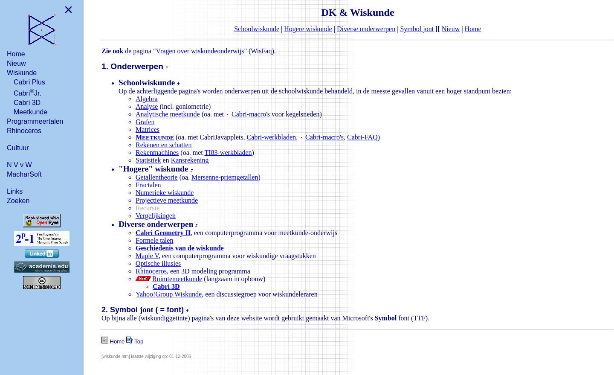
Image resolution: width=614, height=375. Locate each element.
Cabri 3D (27, 102)
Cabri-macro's (251, 114)
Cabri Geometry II (163, 232)
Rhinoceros (24, 130)
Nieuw (16, 63)
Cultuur (18, 147)
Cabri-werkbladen (271, 137)
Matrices (147, 129)
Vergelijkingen (156, 215)
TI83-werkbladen (228, 152)
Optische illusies (158, 263)
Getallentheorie (157, 177)
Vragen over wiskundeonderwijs (200, 51)
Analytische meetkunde (168, 114)
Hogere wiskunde (308, 28)
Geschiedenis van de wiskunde (180, 248)
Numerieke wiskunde (165, 192)
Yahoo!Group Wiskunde (169, 294)
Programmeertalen (35, 121)
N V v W (19, 165)
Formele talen (154, 240)
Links (15, 191)
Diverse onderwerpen (366, 28)
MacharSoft (24, 174)
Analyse (147, 106)
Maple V (147, 255)
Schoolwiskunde (256, 28)
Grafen (145, 121)
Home (16, 54)
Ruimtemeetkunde (177, 278)
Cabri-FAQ (362, 137)
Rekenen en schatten (164, 144)
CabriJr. (27, 92)
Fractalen (148, 185)
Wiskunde (22, 72)
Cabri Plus (29, 82)
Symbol (417, 28)
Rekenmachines (157, 152)
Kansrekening (190, 160)
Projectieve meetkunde (167, 200)
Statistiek (148, 160)
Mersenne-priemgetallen (224, 177)
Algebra (147, 98)
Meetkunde (30, 112)
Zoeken (18, 200)
